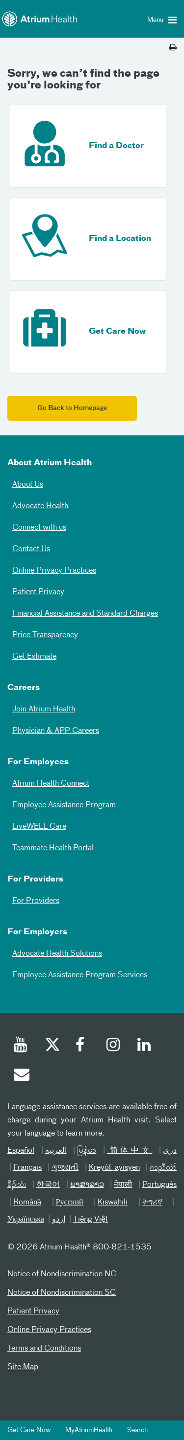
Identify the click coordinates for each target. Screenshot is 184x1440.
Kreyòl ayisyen (114, 1168)
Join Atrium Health (43, 709)
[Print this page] (173, 48)
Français (27, 1168)
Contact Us (31, 549)
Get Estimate (34, 657)
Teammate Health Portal (53, 848)
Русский (69, 1202)
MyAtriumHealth (88, 1430)
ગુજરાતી (65, 1168)
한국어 (48, 1185)
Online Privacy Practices (54, 571)
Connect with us (39, 528)
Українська (25, 1220)
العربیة (56, 1151)
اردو (58, 1220)
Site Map (22, 1367)
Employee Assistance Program (64, 805)
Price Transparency (45, 635)
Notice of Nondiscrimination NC (61, 1274)
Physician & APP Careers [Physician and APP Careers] (55, 731)
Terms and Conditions (44, 1349)
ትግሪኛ (152, 1202)
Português (159, 1185)
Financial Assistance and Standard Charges (85, 614)
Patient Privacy (38, 592)
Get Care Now (29, 1430)
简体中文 (129, 1151)
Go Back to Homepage (72, 408)
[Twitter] (52, 1046)
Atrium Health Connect (50, 784)
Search (137, 1430)
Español (20, 1151)
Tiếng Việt (90, 1220)
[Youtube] (21, 1046)
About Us (27, 485)
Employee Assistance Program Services (79, 975)
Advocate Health (40, 506)
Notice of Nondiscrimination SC (61, 1293)
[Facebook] (83, 1046)
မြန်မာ (86, 1151)
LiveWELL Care (39, 827)
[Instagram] (114, 1046)
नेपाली (123, 1185)
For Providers (35, 901)
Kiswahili (113, 1202)
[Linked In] (145, 1046)
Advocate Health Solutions (57, 954)
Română (27, 1202)
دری (170, 1151)
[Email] (21, 1076)
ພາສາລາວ (87, 1185)
